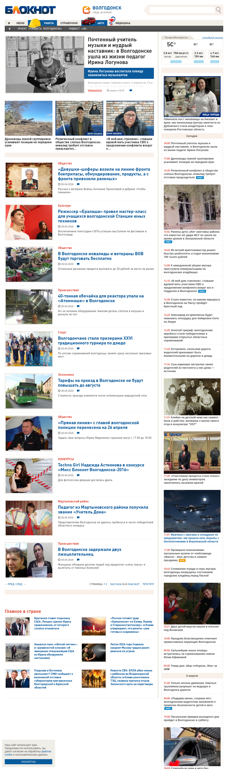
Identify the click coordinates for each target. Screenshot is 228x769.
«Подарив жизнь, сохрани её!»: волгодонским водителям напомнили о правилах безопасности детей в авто (190, 702)
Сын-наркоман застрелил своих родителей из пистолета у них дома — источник (189, 368)
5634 (119, 584)
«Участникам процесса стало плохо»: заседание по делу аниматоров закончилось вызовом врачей (192, 479)
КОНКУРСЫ (66, 459)
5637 (136, 584)
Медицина (119, 22)
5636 (130, 584)
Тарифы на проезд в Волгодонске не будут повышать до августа (100, 382)
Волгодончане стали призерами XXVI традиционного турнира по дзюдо (95, 340)
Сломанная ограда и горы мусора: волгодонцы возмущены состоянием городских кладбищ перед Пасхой (190, 572)
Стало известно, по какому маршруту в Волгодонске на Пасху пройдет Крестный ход (192, 303)
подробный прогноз (212, 37)
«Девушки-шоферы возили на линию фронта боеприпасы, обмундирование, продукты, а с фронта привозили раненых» (104, 173)
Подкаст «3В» (78, 28)
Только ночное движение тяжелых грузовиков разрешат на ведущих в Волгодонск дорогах (190, 686)
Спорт (62, 332)
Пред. (11, 584)
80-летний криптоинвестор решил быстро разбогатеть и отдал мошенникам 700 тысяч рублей (191, 253)
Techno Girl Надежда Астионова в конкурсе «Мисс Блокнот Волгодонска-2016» (101, 467)
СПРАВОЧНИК (69, 23)
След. (19, 584)
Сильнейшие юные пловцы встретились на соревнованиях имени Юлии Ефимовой (189, 654)
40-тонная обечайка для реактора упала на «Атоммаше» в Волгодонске (101, 298)
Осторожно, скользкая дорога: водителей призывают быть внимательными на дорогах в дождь (188, 352)
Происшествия (68, 290)
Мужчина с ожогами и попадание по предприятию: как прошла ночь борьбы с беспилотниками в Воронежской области (191, 538)
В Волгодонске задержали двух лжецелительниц (89, 551)
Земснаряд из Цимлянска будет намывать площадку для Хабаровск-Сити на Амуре (191, 318)
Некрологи (95, 90)
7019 (151, 584)
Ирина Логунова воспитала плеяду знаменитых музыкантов (115, 73)
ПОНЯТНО (28, 761)
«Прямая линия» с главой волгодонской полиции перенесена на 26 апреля (98, 425)
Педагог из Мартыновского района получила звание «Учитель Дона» (103, 509)
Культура (64, 205)
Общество (65, 163)
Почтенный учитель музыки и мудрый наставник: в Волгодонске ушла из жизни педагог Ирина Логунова (120, 50)
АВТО (92, 23)
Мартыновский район (73, 501)
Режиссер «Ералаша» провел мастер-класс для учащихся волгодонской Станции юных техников (102, 215)
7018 (145, 584)
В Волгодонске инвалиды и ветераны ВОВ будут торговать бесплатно (100, 256)
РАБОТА (41, 23)
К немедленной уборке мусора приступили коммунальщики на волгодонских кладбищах (187, 269)
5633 (113, 584)
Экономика (66, 374)
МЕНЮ (21, 23)
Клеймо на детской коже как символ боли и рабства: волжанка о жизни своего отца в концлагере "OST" (191, 421)
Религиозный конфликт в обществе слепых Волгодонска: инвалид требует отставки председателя (191, 174)
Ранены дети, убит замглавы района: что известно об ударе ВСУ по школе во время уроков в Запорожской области (192, 235)
